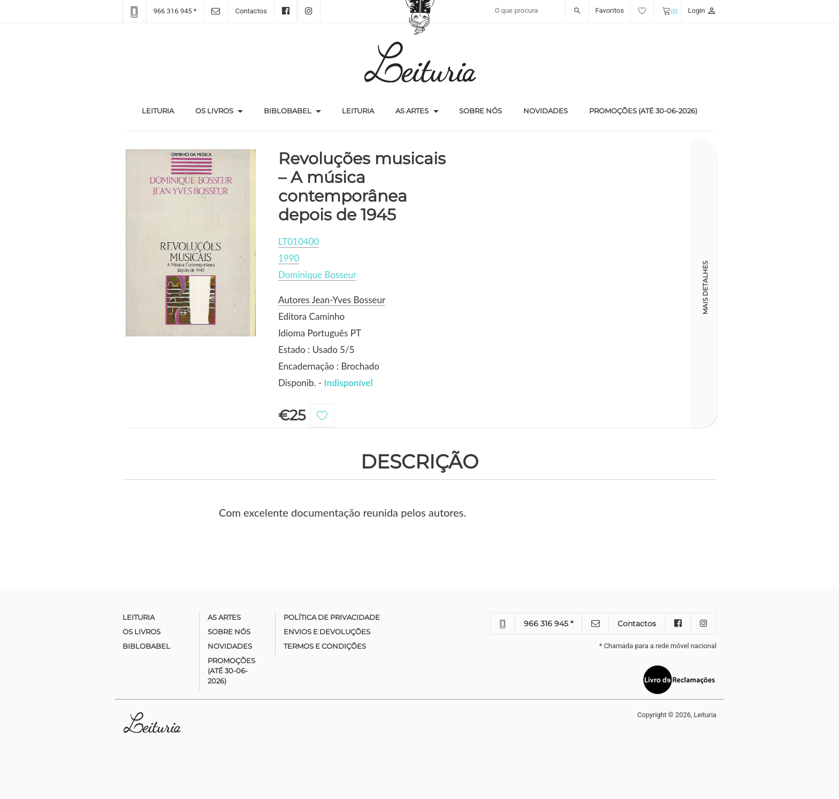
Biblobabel (287, 110)
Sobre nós (480, 110)
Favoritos (625, 10)
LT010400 (298, 241)
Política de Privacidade (332, 617)
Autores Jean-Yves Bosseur (331, 299)
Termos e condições (325, 646)
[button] (240, 111)
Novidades (545, 110)
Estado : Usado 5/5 (316, 349)
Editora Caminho (311, 316)
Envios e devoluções (327, 631)
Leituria (163, 110)
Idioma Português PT (319, 333)
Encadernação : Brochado (328, 366)
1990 (288, 258)
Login (702, 10)
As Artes (412, 110)
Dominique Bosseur (317, 274)
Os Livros (214, 110)
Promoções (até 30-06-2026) (643, 110)
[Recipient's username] (539, 11)
